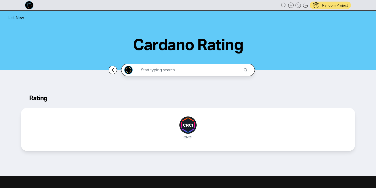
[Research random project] (330, 5)
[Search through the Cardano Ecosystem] (190, 70)
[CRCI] (188, 125)
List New (16, 18)
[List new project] (16, 18)
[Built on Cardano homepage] (29, 5)
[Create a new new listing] (291, 5)
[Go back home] (113, 70)
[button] (283, 5)
